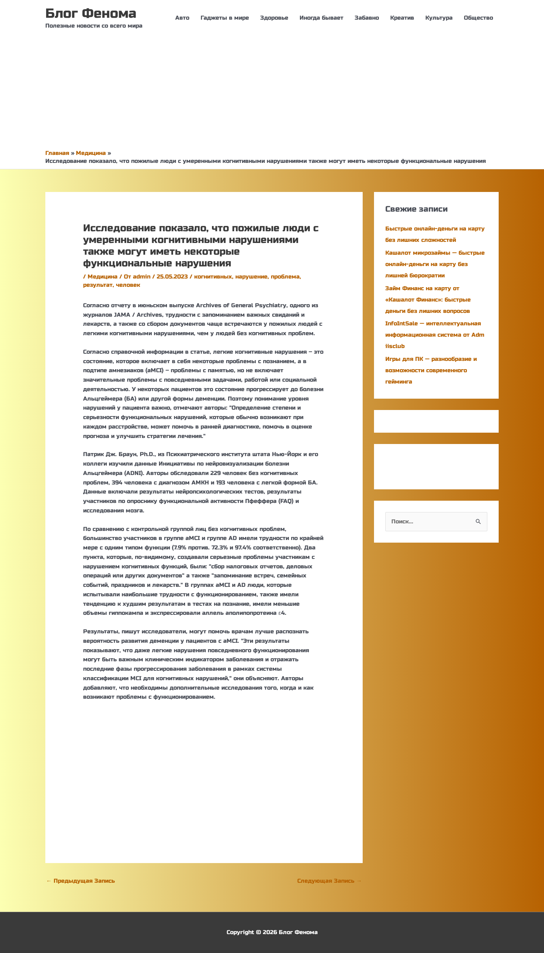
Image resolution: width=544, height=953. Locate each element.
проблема (285, 276)
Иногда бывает (321, 17)
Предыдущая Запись (80, 880)
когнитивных (213, 276)
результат (98, 285)
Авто (182, 17)
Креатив (402, 17)
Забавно (367, 17)
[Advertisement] (272, 92)
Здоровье (274, 17)
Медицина (102, 276)
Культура (439, 17)
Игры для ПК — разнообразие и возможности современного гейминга (431, 370)
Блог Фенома (90, 14)
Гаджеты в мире (225, 17)
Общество (478, 17)
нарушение (251, 276)
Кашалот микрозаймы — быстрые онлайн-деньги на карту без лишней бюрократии (435, 264)
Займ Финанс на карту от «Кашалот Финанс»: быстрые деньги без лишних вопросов (428, 299)
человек (128, 285)
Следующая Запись (329, 880)
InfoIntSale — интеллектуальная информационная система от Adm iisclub (434, 335)
